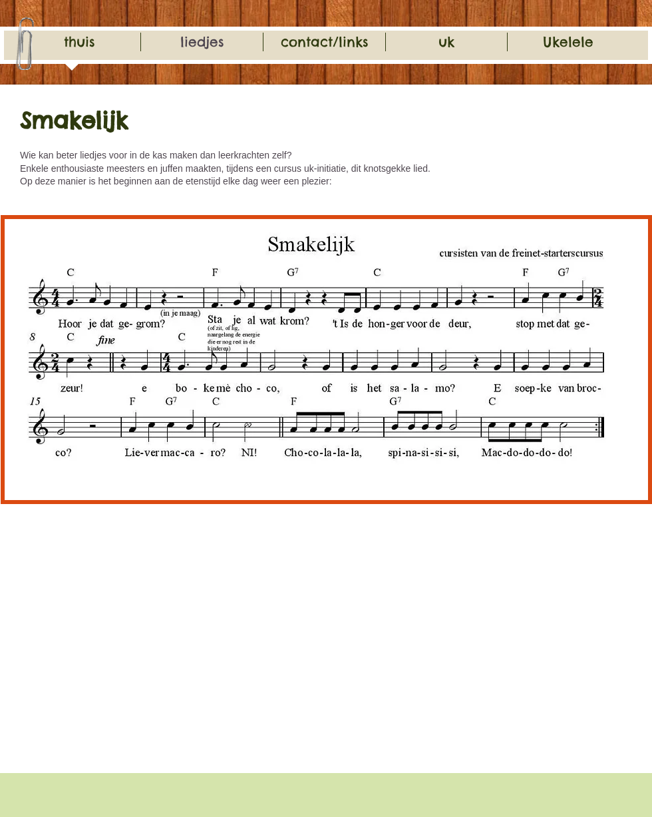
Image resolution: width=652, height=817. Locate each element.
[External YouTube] (160, 653)
